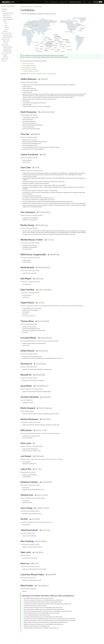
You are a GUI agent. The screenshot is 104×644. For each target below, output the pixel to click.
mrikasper (39, 456)
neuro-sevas (42, 495)
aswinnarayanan (47, 112)
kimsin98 (36, 519)
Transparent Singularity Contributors (31, 71)
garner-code (41, 430)
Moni (47, 73)
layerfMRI (52, 574)
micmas (50, 239)
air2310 (41, 302)
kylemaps (39, 278)
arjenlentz (39, 552)
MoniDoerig (43, 225)
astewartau (43, 350)
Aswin (31, 73)
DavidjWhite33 (42, 385)
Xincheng (41, 73)
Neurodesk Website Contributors (30, 69)
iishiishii (36, 134)
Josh (37, 73)
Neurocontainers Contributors (29, 67)
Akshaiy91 (46, 419)
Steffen (27, 73)
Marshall (54, 73)
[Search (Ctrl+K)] (98, 2)
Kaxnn (36, 563)
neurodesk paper (26, 315)
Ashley (34, 73)
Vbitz (44, 154)
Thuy (44, 73)
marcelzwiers (43, 585)
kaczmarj (46, 530)
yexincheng (41, 363)
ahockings (42, 541)
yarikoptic (47, 397)
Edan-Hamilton (45, 289)
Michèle (50, 73)
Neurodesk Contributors (28, 63)
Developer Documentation (26, 6)
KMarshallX (40, 374)
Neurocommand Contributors (29, 65)
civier (37, 167)
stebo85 (44, 79)
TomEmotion (45, 212)
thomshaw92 (43, 321)
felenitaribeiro (46, 337)
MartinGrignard (45, 408)
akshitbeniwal (44, 267)
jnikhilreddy (55, 254)
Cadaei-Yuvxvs (42, 508)
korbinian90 (47, 482)
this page (31, 57)
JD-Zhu (38, 469)
